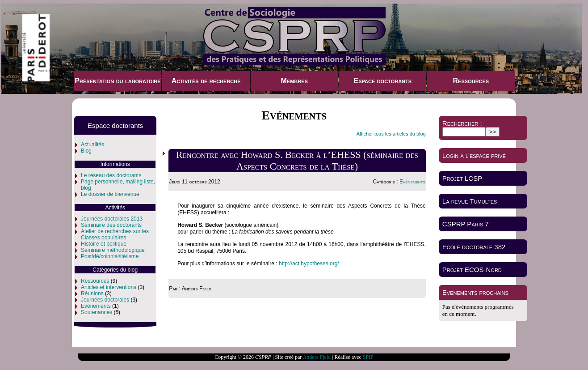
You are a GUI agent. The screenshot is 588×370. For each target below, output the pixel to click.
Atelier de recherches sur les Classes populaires (115, 234)
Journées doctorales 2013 (112, 219)
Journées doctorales (105, 300)
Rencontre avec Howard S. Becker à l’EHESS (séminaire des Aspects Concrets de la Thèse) (297, 160)
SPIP (368, 357)
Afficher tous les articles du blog (391, 133)
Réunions (92, 293)
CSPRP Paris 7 (465, 224)
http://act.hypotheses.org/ (309, 263)
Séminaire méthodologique (113, 250)
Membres (294, 81)
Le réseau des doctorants (111, 175)
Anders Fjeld (317, 357)
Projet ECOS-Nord (472, 269)
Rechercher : (462, 123)
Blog (86, 151)
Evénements (96, 306)
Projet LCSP (462, 178)
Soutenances (96, 312)
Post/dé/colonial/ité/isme (110, 256)
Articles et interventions (108, 287)
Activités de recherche (206, 81)
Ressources (471, 81)
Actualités (92, 144)
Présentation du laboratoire (117, 81)
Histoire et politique (103, 244)
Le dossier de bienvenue (110, 194)
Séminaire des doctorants (111, 225)
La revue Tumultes (469, 201)
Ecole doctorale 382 (474, 247)
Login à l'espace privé (474, 155)
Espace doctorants (382, 81)
